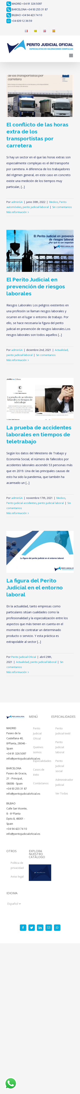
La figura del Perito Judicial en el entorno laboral (34, 587)
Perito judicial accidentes (21, 503)
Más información (16, 212)
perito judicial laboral (36, 207)
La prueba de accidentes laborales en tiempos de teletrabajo (38, 434)
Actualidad (61, 350)
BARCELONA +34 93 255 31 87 (27, 9)
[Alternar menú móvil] (71, 55)
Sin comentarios (62, 207)
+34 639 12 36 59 (19, 21)
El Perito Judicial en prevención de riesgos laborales (35, 286)
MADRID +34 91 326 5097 (24, 3)
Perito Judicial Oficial (23, 657)
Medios (53, 202)
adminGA (17, 202)
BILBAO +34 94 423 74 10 (24, 15)
